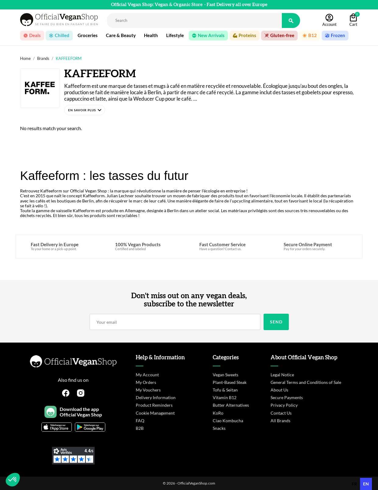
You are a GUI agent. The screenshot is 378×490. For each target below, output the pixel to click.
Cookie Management (155, 413)
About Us (279, 389)
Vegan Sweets (225, 374)
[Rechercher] (194, 20)
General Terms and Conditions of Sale (306, 382)
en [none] (366, 483)
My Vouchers (148, 389)
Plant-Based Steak (230, 382)
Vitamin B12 (224, 397)
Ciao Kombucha (228, 420)
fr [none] (354, 483)
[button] (84, 110)
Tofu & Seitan (225, 389)
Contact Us (281, 413)
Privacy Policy (284, 405)
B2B (140, 428)
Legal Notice (282, 374)
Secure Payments (287, 397)
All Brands (280, 420)
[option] (354, 484)
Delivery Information (156, 397)
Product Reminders (154, 405)
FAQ (140, 420)
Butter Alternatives (231, 405)
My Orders (146, 382)
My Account (147, 374)
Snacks (219, 428)
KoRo (218, 413)
